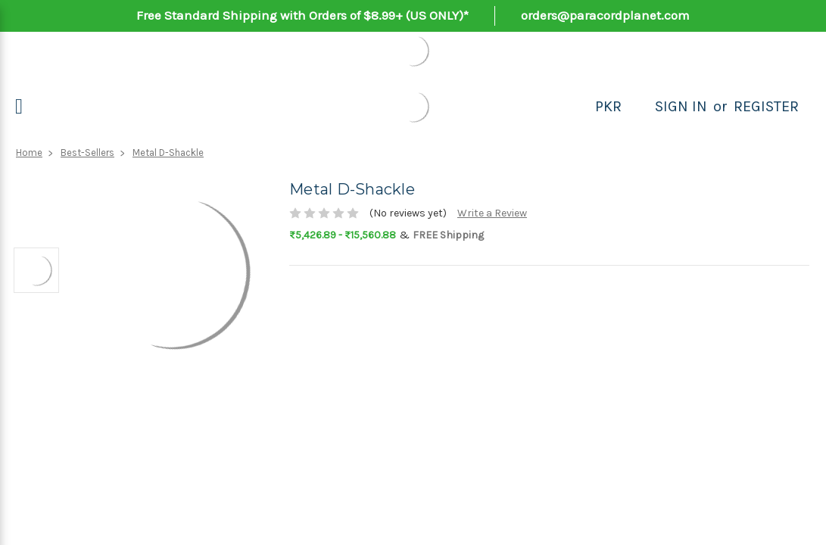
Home (29, 152)
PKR (608, 106)
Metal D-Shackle (168, 152)
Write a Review (492, 213)
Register (766, 106)
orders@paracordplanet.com (605, 15)
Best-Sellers (87, 152)
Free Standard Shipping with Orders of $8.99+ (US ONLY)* (302, 15)
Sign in (681, 106)
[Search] (638, 106)
